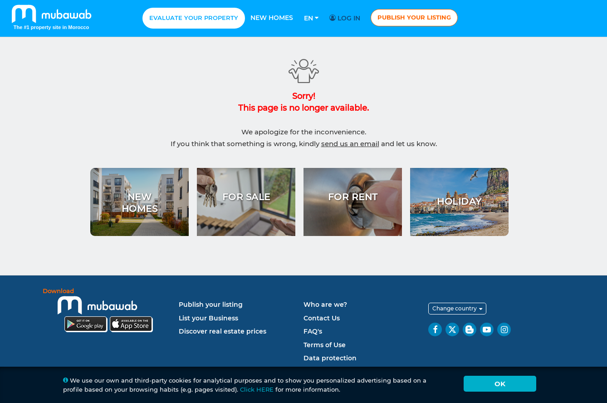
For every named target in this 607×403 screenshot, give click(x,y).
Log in (346, 18)
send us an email (350, 143)
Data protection (330, 358)
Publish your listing (414, 17)
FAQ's (313, 331)
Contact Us (322, 318)
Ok (499, 383)
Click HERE (257, 389)
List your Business (208, 318)
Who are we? (325, 304)
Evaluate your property (193, 17)
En (311, 18)
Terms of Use (325, 345)
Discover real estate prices (222, 331)
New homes (271, 18)
